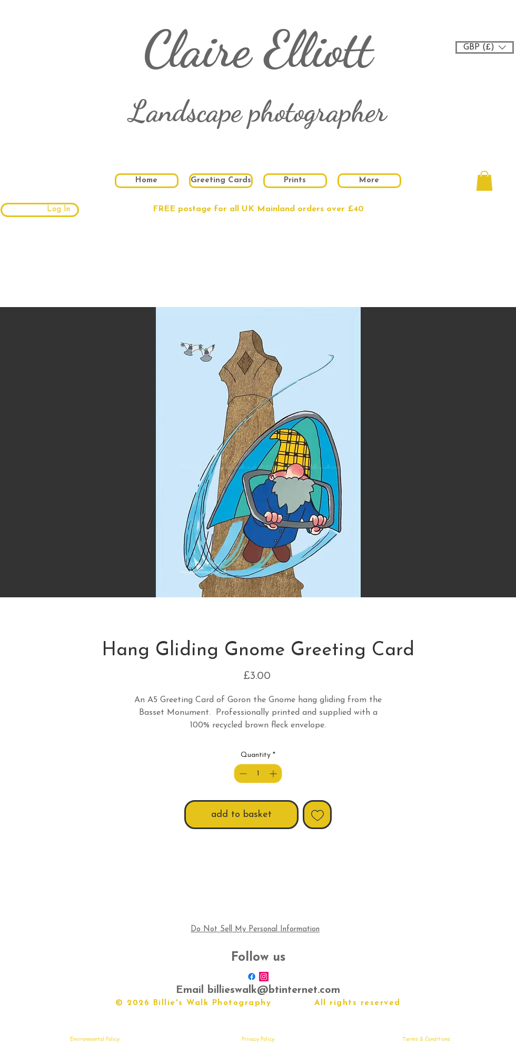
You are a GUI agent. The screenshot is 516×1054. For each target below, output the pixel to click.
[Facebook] (251, 976)
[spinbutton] (258, 773)
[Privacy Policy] (258, 1039)
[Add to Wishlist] (317, 814)
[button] (484, 47)
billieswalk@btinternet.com (273, 990)
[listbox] (484, 47)
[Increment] (274, 773)
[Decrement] (242, 773)
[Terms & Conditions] (426, 1039)
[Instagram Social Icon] (264, 976)
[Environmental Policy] (94, 1039)
